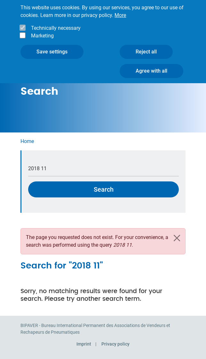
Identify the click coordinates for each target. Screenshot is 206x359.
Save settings (51, 46)
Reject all (146, 46)
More (120, 10)
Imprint (83, 344)
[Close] (177, 238)
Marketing (42, 30)
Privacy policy (115, 344)
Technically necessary (56, 23)
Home (27, 141)
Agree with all (151, 65)
